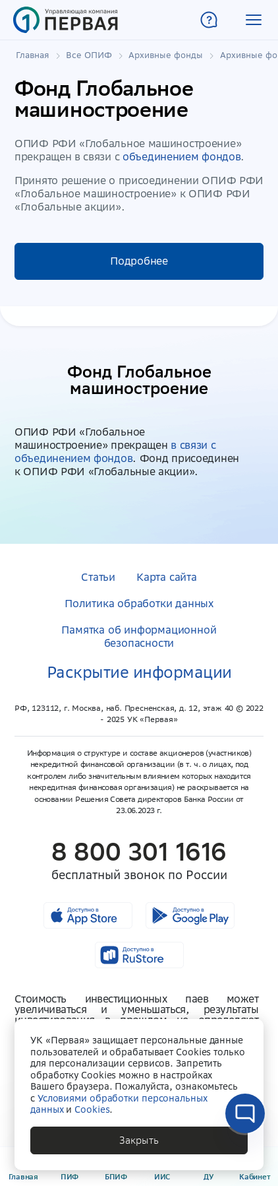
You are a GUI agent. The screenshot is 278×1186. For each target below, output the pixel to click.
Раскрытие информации (139, 672)
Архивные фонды (165, 55)
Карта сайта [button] (166, 576)
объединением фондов (181, 156)
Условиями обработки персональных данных (119, 1104)
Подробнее (138, 260)
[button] (253, 20)
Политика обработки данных (139, 603)
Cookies (91, 1109)
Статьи (98, 576)
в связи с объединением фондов (115, 451)
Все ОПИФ (89, 55)
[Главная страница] (65, 20)
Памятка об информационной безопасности (138, 636)
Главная (32, 55)
